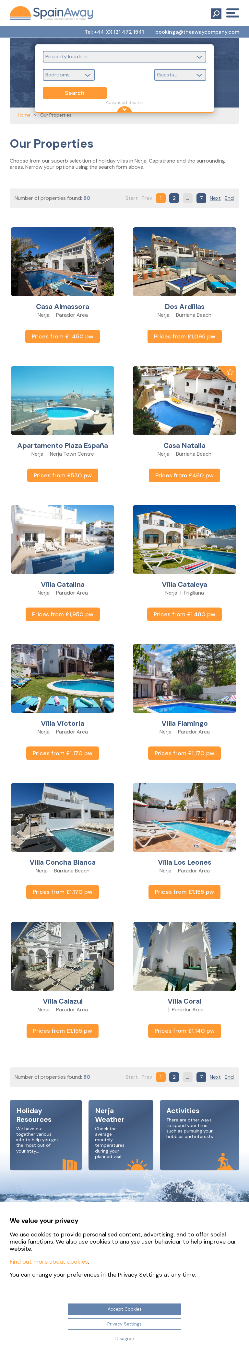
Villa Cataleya (184, 584)
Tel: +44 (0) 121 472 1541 (114, 32)
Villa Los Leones (184, 862)
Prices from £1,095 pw (184, 336)
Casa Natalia (184, 445)
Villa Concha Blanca (63, 862)
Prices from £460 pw (184, 475)
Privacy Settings (124, 1324)
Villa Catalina (63, 584)
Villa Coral (184, 1001)
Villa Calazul (63, 1001)
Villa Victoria (62, 723)
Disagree (124, 1338)
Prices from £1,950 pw (62, 614)
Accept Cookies (125, 1309)
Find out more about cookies (49, 1262)
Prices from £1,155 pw (184, 892)
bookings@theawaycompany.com (197, 32)
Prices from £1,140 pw (185, 1031)
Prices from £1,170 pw (62, 753)
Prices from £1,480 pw (184, 614)
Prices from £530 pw (63, 475)
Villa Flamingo (184, 723)
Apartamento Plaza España (62, 445)
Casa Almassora (62, 306)
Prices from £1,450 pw (62, 336)
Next (215, 198)
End (229, 198)
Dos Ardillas (185, 306)
